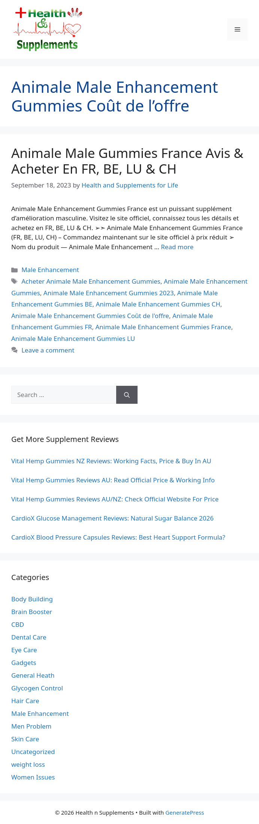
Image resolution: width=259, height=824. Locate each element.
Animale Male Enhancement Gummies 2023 (108, 293)
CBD (17, 624)
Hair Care (25, 700)
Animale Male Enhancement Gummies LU (73, 338)
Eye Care (24, 650)
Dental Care (28, 637)
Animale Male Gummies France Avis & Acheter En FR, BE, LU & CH (127, 160)
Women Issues (33, 777)
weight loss (28, 764)
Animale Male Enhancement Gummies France (163, 327)
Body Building (32, 599)
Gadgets (23, 662)
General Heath (32, 675)
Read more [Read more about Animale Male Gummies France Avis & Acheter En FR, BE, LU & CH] (177, 246)
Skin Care (25, 739)
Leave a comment (47, 350)
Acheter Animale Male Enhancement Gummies (90, 281)
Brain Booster (31, 611)
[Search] (127, 395)
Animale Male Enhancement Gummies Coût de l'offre (90, 315)
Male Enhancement (50, 269)
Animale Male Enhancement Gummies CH (158, 304)
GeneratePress (184, 812)
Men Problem (31, 726)
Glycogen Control (37, 688)
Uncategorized (33, 751)
